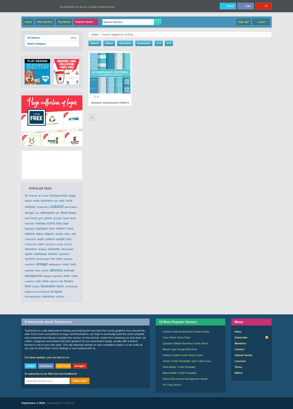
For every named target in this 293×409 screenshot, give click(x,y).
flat (61, 281)
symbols (30, 258)
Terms (238, 367)
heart (73, 218)
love (52, 228)
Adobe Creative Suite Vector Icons (181, 355)
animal (33, 195)
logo (66, 223)
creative (29, 281)
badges (47, 276)
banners (57, 276)
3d (26, 195)
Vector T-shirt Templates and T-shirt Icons (185, 361)
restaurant (31, 244)
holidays (41, 223)
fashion (54, 281)
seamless (31, 249)
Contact (239, 349)
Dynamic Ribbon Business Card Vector (183, 343)
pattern (50, 239)
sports (29, 254)
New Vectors (45, 21)
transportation (33, 296)
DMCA (239, 372)
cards (69, 200)
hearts (36, 286)
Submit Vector (86, 21)
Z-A (169, 43)
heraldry (29, 223)
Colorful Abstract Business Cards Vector (184, 331)
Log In (261, 21)
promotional (42, 291)
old (73, 233)
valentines (48, 296)
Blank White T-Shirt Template (178, 372)
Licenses (240, 361)
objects (49, 233)
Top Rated (64, 21)
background (33, 276)
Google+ (79, 365)
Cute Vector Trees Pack (174, 337)
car (56, 200)
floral (64, 212)
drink (45, 281)
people (60, 239)
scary (60, 244)
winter (45, 270)
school (68, 244)
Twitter (30, 365)
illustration (48, 286)
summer (64, 254)
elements (47, 213)
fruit (27, 218)
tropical (68, 258)
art (39, 195)
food (28, 286)
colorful (56, 206)
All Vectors (52, 37)
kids (59, 223)
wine (37, 270)
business (47, 200)
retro (41, 244)
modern (60, 228)
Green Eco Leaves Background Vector (183, 378)
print (68, 239)
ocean (59, 233)
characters (43, 207)
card (61, 200)
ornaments (71, 286)
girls (40, 218)
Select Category (52, 43)
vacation (30, 264)
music (70, 228)
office (67, 233)
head (66, 218)
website (29, 270)
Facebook (46, 365)
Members (240, 343)
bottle (36, 200)
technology (42, 258)
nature (30, 234)
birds (66, 276)
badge (72, 195)
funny (33, 218)
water (66, 264)
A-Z (159, 43)
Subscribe (251, 337)
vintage (42, 264)
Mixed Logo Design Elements (178, 349)
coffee (74, 276)
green (48, 218)
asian (45, 195)
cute (38, 281)
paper (41, 239)
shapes (42, 249)
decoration (71, 207)
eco (37, 212)
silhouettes (67, 249)
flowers (68, 281)
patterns (29, 291)
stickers (53, 254)
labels (60, 286)
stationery (40, 254)
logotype (30, 228)
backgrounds (58, 195)
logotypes (42, 228)
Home (28, 21)
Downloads (143, 43)
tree (52, 258)
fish (58, 212)
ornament (30, 239)
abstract (56, 270)
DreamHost (254, 403)
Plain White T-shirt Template (177, 367)
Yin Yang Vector (170, 384)
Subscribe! (80, 381)
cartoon (30, 207)
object (39, 233)
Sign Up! (243, 21)
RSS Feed (63, 365)
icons (51, 223)
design (29, 212)
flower (73, 212)
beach (28, 200)
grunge (58, 218)
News (238, 331)
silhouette (54, 249)
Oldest (109, 43)
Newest (95, 43)
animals (69, 270)
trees (59, 258)
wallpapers (55, 264)
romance (50, 244)
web (73, 264)
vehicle (60, 296)
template (56, 291)
